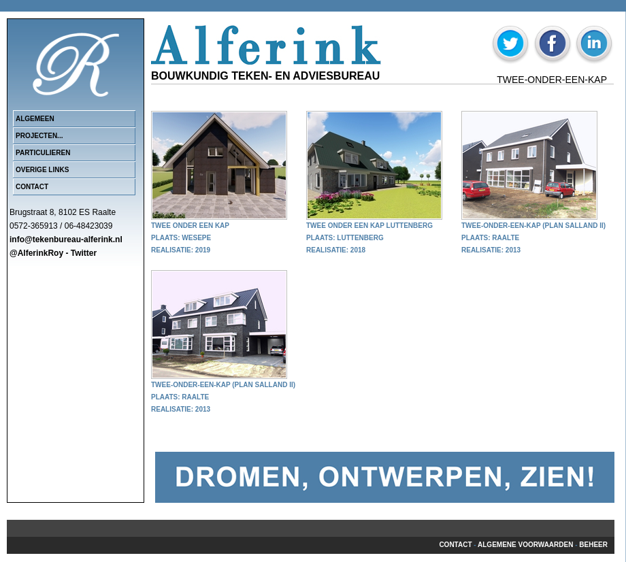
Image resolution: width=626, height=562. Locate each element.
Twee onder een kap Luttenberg (369, 225)
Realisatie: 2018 (335, 250)
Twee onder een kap (190, 225)
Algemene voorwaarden (525, 544)
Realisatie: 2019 (180, 250)
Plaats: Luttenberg (345, 238)
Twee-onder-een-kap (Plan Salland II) (533, 225)
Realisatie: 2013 (491, 250)
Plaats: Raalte (490, 238)
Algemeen (35, 118)
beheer (593, 544)
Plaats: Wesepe (181, 238)
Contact (32, 187)
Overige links (42, 169)
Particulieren (43, 152)
